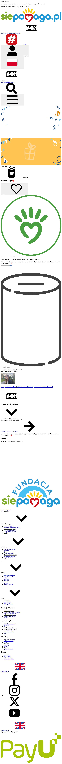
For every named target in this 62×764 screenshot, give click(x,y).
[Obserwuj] (14, 189)
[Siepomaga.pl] (31, 21)
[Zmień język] (12, 63)
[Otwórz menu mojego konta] (15, 51)
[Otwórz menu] (12, 100)
